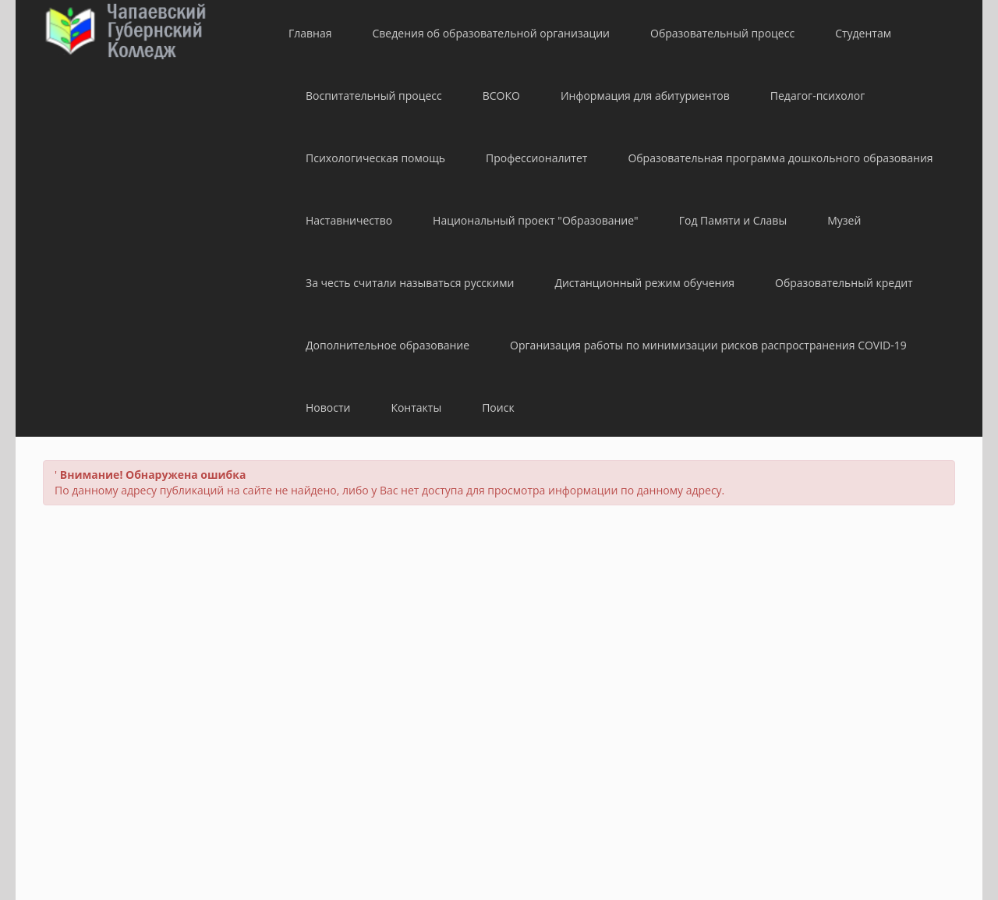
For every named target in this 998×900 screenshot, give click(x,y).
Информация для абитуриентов (645, 95)
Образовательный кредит (844, 282)
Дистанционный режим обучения (644, 282)
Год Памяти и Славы (733, 220)
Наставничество (349, 220)
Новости (328, 407)
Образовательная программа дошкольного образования (780, 158)
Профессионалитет (536, 158)
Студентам (863, 33)
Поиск (498, 407)
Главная (310, 33)
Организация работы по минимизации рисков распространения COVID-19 (708, 345)
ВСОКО (501, 95)
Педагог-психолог (817, 95)
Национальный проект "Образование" (536, 220)
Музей (844, 220)
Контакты (416, 407)
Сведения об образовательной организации (491, 33)
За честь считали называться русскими (410, 282)
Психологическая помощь (375, 158)
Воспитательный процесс (374, 95)
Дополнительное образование (387, 345)
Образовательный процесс (722, 33)
